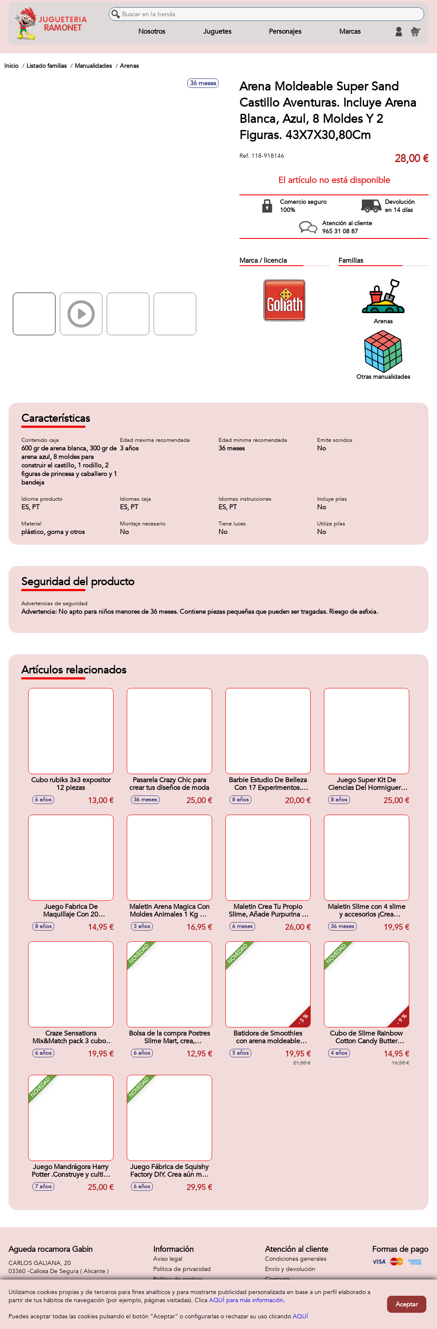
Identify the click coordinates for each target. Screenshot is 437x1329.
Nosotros (151, 31)
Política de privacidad (182, 1269)
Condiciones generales (295, 1259)
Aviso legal (167, 1259)
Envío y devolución (290, 1269)
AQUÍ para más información (246, 1300)
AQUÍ (300, 1316)
